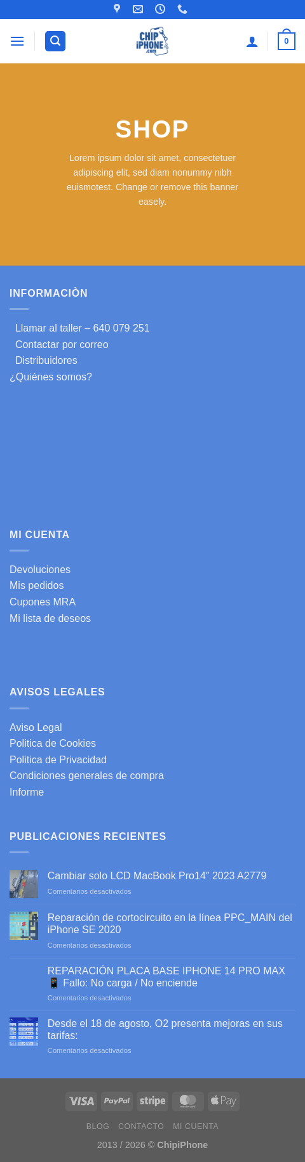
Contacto (141, 1126)
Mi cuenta (196, 1126)
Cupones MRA (43, 602)
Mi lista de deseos (50, 618)
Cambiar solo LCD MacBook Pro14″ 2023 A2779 (157, 875)
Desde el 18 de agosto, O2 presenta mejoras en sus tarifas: (165, 1029)
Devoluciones (40, 569)
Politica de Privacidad (58, 759)
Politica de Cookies (53, 743)
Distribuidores (44, 360)
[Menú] (17, 40)
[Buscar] (55, 41)
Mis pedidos (37, 585)
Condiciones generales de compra (87, 775)
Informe (27, 792)
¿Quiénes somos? (51, 376)
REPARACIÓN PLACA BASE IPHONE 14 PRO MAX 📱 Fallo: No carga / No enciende (166, 976)
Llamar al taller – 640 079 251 (80, 328)
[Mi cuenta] (252, 41)
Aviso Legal (36, 727)
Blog (97, 1126)
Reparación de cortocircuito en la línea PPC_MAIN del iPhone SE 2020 (170, 923)
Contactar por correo (59, 344)
